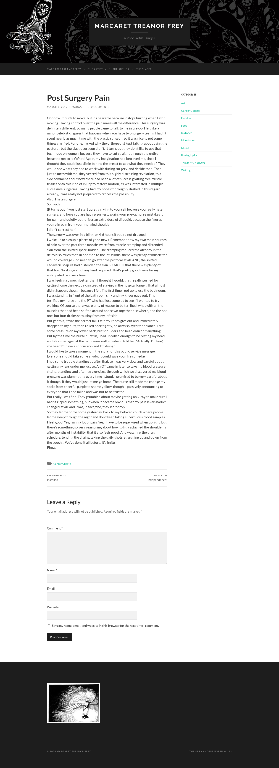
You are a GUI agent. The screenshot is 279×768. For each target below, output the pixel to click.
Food (184, 125)
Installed (56, 478)
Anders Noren (213, 751)
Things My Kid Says (193, 162)
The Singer (144, 69)
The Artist (95, 69)
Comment (55, 528)
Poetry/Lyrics (189, 155)
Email (52, 588)
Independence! (157, 478)
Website (53, 607)
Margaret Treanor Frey (139, 26)
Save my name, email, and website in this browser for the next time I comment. (105, 625)
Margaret (79, 106)
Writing (186, 170)
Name (52, 570)
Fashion (186, 118)
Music (185, 147)
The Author (121, 69)
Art (183, 103)
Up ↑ (229, 751)
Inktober (186, 132)
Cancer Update (62, 463)
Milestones (188, 140)
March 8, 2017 (57, 106)
